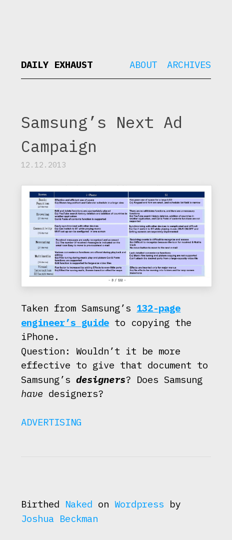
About (143, 64)
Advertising (51, 422)
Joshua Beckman (59, 518)
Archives (189, 64)
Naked (78, 504)
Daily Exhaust (56, 64)
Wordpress (139, 504)
